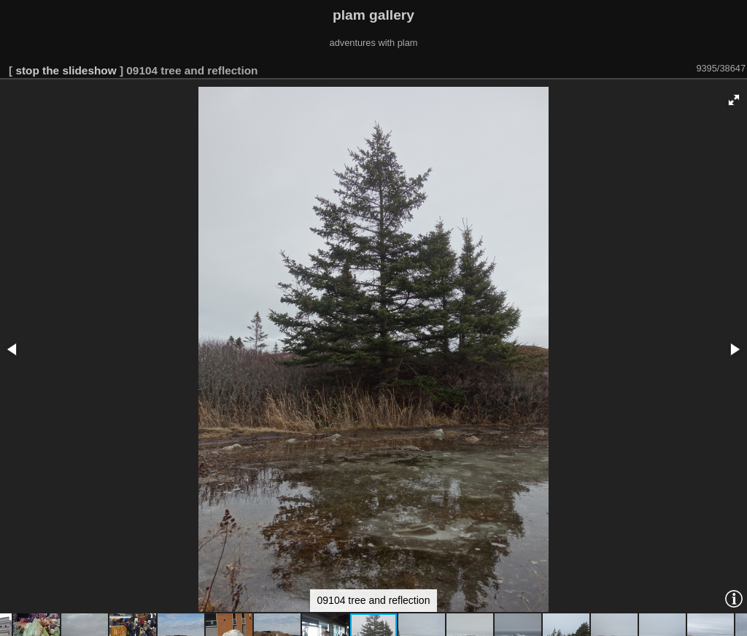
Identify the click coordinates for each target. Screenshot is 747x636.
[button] (734, 100)
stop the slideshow (65, 70)
